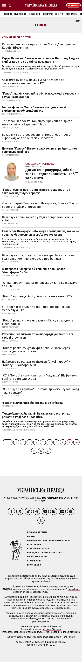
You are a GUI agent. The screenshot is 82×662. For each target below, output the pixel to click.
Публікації (20, 14)
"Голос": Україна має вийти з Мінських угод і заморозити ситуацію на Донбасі (40, 95)
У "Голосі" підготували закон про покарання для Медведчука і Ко (36, 308)
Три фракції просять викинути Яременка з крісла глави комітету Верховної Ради (37, 122)
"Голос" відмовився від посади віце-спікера (32, 403)
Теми (77, 21)
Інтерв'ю (47, 14)
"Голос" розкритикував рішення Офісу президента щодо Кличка (37, 322)
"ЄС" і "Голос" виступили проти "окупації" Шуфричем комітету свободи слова (39, 377)
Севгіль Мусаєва (52, 629)
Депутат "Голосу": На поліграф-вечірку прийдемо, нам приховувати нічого (39, 150)
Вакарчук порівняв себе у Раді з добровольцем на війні (37, 218)
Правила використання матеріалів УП (48, 540)
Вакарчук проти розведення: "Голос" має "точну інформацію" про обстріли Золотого (36, 136)
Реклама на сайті (37, 532)
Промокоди (34, 565)
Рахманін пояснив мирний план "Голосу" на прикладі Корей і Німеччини (39, 45)
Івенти (59, 14)
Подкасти (71, 14)
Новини (7, 14)
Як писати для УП (37, 556)
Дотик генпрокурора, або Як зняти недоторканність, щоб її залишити (51, 174)
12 (41, 451)
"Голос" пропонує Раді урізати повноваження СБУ (37, 296)
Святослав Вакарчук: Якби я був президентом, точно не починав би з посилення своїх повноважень (40, 232)
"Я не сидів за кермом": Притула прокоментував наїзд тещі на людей (40, 390)
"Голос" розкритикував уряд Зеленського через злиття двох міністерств (36, 349)
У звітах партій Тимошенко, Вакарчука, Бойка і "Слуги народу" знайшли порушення (40, 205)
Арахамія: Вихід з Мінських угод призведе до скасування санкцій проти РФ (33, 81)
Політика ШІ (34, 544)
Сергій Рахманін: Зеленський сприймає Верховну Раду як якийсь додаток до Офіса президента (40, 60)
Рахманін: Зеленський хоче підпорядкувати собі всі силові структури (37, 335)
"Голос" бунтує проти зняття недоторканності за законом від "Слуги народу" (36, 191)
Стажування (34, 561)
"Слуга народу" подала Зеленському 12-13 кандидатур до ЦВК (39, 284)
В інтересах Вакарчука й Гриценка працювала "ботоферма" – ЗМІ (33, 270)
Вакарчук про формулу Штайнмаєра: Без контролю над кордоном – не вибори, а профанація (38, 256)
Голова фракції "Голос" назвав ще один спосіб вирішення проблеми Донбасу (34, 109)
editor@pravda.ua (70, 632)
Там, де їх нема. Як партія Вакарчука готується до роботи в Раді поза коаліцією (36, 415)
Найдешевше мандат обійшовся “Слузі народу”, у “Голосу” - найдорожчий (36, 363)
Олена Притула (34, 632)
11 (34, 451)
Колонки (34, 14)
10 (76, 442)
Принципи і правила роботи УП (45, 552)
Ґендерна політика (38, 548)
